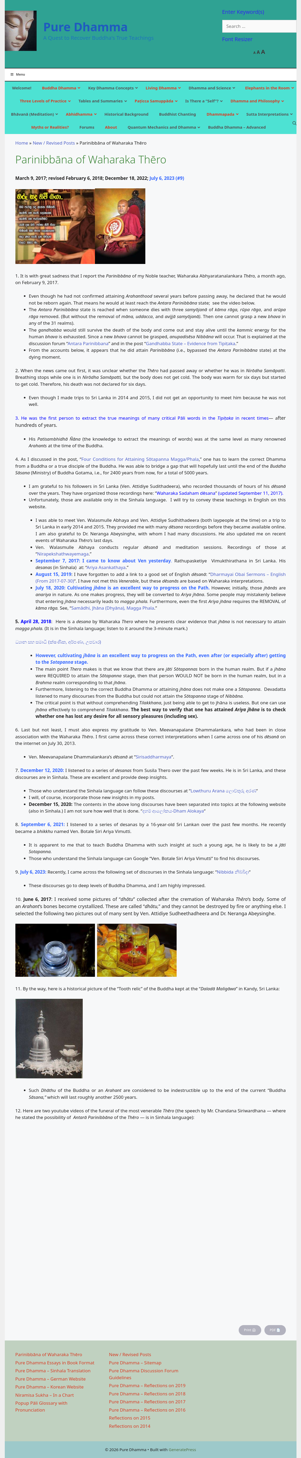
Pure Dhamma (85, 27)
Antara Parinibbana (88, 343)
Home (21, 143)
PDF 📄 (275, 1330)
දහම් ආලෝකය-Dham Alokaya (173, 811)
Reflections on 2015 (129, 1418)
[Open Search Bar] (294, 123)
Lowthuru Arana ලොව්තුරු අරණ (223, 791)
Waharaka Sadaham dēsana (186, 493)
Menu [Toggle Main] (17, 74)
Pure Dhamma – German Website (50, 1379)
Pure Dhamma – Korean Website (49, 1387)
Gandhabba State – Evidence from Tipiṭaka (190, 343)
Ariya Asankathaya (106, 567)
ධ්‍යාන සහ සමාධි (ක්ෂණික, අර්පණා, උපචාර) (58, 642)
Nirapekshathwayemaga (63, 554)
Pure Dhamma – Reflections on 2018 (147, 1394)
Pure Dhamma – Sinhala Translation (53, 1371)
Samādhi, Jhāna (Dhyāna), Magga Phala (112, 608)
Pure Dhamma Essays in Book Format (54, 1363)
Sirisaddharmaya (153, 757)
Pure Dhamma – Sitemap (135, 1363)
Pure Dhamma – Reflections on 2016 (147, 1410)
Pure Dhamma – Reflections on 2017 (147, 1402)
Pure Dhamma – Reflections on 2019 (147, 1385)
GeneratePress (182, 1449)
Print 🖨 (250, 1330)
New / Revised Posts (54, 143)
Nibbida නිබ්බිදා (233, 872)
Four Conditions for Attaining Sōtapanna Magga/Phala (140, 459)
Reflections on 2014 (129, 1426)
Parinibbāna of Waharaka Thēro (48, 1354)
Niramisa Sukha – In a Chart (44, 1395)
